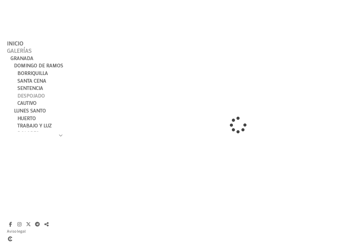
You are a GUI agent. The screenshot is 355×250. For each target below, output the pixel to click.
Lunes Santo (30, 110)
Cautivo (26, 103)
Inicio (15, 43)
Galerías (19, 50)
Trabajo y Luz (34, 125)
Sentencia (30, 88)
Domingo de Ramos (38, 65)
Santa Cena (31, 80)
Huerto (26, 118)
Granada (21, 58)
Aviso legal (16, 231)
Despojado (31, 95)
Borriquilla (32, 73)
